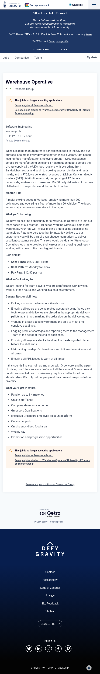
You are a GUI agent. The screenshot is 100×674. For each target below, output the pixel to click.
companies (22, 57)
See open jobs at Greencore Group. (34, 105)
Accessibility (50, 579)
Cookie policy (56, 522)
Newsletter (49, 623)
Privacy (50, 595)
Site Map (50, 611)
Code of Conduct (50, 587)
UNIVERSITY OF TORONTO (43, 667)
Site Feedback (50, 603)
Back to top (90, 667)
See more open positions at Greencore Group (50, 484)
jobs (6, 57)
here (89, 37)
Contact (50, 571)
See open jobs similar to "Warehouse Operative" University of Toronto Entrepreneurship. (52, 112)
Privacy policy (40, 522)
